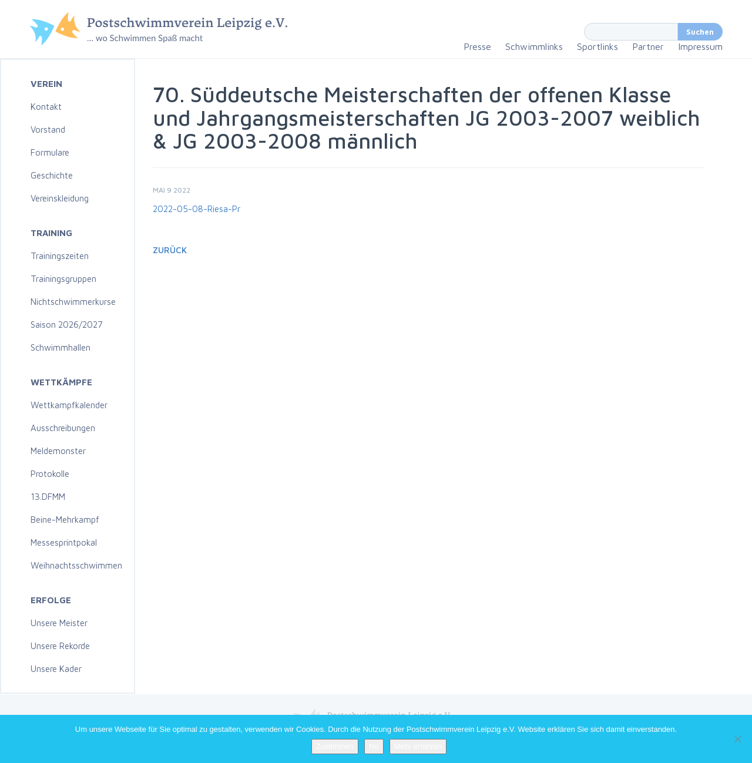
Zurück (170, 250)
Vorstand (48, 130)
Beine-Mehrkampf (65, 520)
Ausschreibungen (63, 428)
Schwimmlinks (534, 46)
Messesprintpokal (64, 542)
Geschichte (52, 175)
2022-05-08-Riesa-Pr (196, 209)
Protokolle (50, 474)
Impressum (700, 46)
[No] (737, 739)
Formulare (50, 152)
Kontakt (46, 107)
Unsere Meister (59, 623)
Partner (648, 46)
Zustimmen (335, 746)
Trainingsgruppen (63, 279)
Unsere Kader (56, 669)
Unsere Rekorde (60, 646)
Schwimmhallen (60, 347)
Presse (477, 46)
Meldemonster (58, 451)
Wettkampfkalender (69, 405)
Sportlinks (597, 46)
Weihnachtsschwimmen (76, 565)
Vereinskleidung (60, 198)
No (374, 746)
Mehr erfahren (418, 746)
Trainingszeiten (60, 256)
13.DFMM (48, 497)
